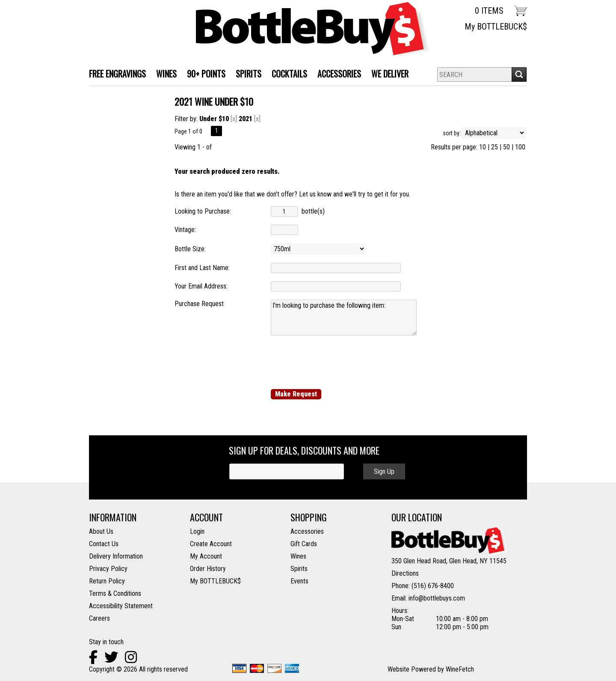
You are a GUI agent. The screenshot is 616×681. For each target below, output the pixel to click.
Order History (208, 569)
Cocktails (287, 74)
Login (197, 531)
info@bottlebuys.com (437, 598)
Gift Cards (303, 544)
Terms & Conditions (115, 593)
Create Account (211, 544)
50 (506, 147)
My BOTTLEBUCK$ (496, 26)
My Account (206, 556)
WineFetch (460, 669)
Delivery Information (116, 556)
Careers (99, 618)
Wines (298, 556)
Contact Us (103, 544)
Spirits (299, 569)
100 (520, 147)
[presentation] (336, 362)
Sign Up (384, 471)
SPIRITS (246, 74)
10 (482, 147)
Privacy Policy (108, 569)
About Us (101, 531)
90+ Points (206, 73)
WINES (164, 74)
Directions (405, 573)
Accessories (336, 74)
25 (494, 147)
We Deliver (387, 74)
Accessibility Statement (121, 606)
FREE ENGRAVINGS (117, 73)
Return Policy (107, 581)
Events (299, 581)
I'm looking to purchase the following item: (344, 318)
